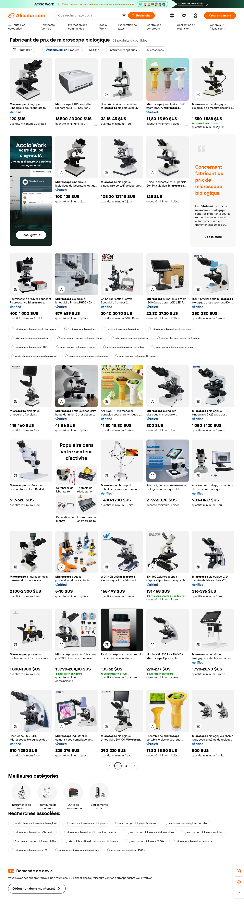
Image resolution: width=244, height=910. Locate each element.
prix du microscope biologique (30, 338)
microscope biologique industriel (192, 841)
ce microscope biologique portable (186, 823)
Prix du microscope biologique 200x (33, 841)
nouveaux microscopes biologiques (77, 850)
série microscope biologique (122, 329)
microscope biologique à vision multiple (150, 832)
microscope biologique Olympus (135, 356)
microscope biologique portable (202, 832)
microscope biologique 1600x (126, 850)
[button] (124, 15)
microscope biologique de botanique (34, 329)
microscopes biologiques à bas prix (173, 347)
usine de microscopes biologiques (86, 356)
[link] (238, 871)
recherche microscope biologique (178, 338)
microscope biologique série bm (123, 347)
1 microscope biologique (80, 329)
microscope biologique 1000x (30, 347)
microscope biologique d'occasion (169, 329)
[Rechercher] (141, 15)
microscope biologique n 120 (29, 850)
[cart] (184, 16)
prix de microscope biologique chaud (80, 338)
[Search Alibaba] (88, 15)
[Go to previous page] (109, 765)
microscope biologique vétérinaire (32, 832)
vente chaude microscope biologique (34, 356)
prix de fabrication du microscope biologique (91, 841)
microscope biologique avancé (75, 347)
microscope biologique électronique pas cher (90, 832)
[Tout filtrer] (22, 49)
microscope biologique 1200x (145, 841)
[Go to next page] (134, 765)
